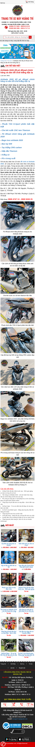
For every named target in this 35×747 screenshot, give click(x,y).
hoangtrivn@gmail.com (19, 719)
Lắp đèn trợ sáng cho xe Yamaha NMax (26, 632)
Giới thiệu (13, 664)
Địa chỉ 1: (5, 677)
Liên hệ (12, 668)
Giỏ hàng (31, 2)
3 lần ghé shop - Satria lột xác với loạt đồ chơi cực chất (18, 515)
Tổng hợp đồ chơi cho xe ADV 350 (12, 513)
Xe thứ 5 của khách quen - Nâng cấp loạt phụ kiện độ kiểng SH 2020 (26, 655)
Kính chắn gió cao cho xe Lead (26, 544)
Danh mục (2, 2)
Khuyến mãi (22, 668)
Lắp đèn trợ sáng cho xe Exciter (8, 544)
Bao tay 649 (7, 144)
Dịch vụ (22, 664)
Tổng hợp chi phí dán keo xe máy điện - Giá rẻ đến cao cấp (8, 633)
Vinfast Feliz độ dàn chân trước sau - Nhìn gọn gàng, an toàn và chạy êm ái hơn (26, 589)
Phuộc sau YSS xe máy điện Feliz (9, 588)
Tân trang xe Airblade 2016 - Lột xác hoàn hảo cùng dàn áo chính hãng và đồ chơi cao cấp (9, 612)
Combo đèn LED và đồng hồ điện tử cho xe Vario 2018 (18, 517)
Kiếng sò (5, 155)
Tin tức (10, 60)
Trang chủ (3, 60)
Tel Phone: (12, 682)
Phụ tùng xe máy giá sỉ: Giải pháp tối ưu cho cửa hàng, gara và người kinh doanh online (26, 612)
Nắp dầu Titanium (9, 151)
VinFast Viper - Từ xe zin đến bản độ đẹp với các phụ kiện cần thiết (8, 655)
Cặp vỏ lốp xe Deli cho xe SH (8, 566)
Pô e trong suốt (8, 158)
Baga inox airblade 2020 (12, 140)
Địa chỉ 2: (4, 687)
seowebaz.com (12, 743)
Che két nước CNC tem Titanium (16, 130)
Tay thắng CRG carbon (12, 147)
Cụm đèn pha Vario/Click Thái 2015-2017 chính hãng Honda (26, 567)
